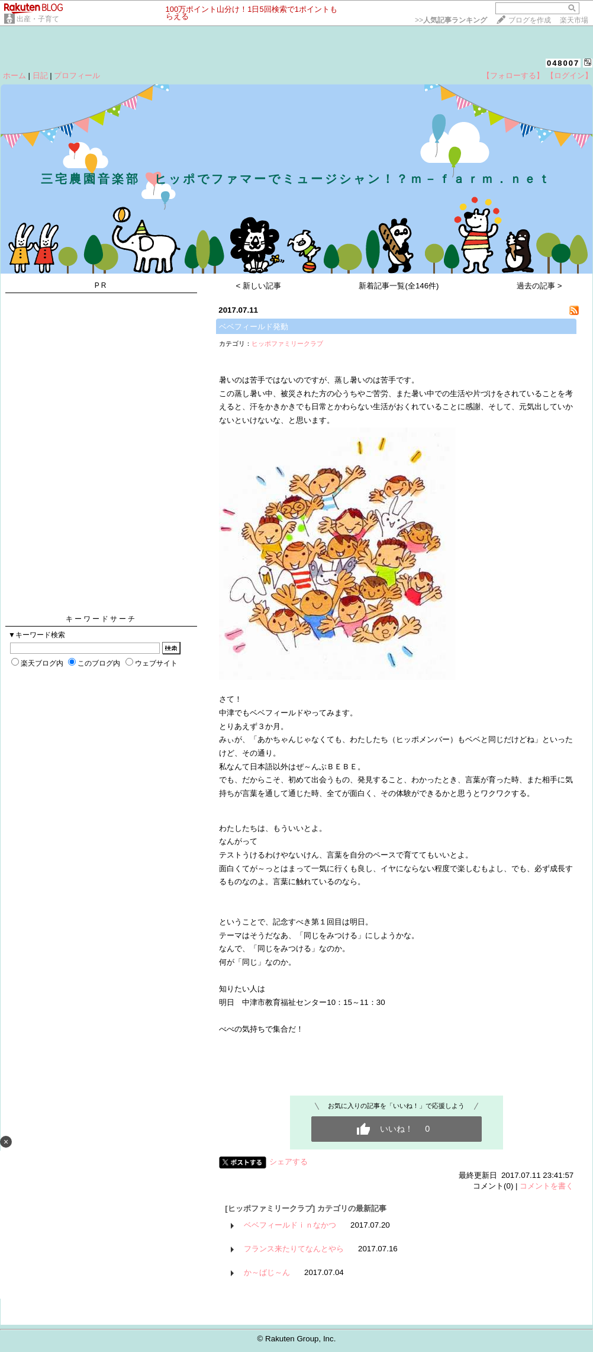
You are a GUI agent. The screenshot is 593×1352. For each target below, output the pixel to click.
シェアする (288, 1161)
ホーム (14, 75)
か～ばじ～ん (267, 1272)
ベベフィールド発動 (253, 326)
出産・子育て (38, 19)
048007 (563, 63)
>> (451, 20)
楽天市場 (574, 20)
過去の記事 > (539, 285)
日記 (40, 75)
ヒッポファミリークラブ (287, 343)
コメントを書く (546, 1185)
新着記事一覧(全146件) (399, 285)
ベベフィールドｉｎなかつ (290, 1225)
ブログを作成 (529, 20)
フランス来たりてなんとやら (294, 1248)
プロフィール (77, 75)
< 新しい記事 (259, 285)
